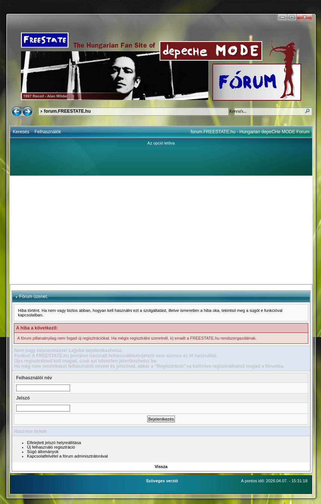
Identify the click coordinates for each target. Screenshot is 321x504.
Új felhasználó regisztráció (51, 447)
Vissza (161, 466)
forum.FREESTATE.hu (67, 111)
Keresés (21, 131)
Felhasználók (47, 131)
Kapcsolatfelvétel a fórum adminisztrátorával (67, 456)
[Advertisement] (161, 229)
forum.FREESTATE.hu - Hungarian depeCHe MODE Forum (250, 131)
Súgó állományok (42, 451)
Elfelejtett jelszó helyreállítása (54, 442)
